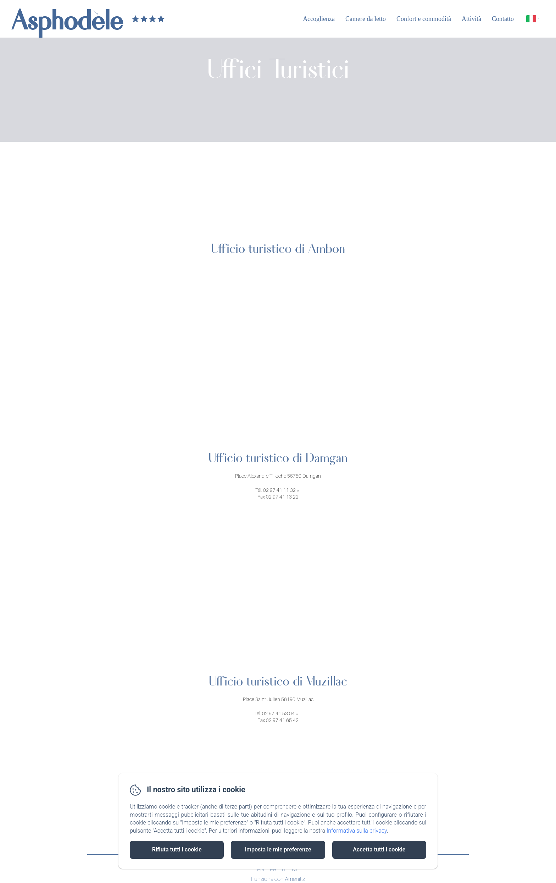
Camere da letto (365, 18)
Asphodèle (67, 19)
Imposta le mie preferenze (278, 849)
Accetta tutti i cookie (379, 849)
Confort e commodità (423, 18)
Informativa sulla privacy (357, 830)
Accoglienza (319, 18)
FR (273, 869)
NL (295, 869)
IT (284, 869)
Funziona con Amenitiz (278, 878)
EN (260, 869)
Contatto (503, 18)
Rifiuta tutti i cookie (177, 849)
